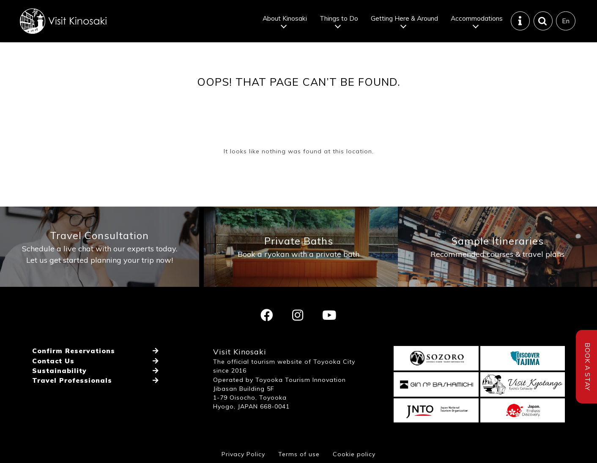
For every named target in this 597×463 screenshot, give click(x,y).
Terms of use (299, 454)
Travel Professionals (72, 380)
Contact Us (53, 361)
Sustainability (59, 370)
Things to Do (339, 18)
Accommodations (477, 18)
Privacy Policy (243, 454)
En (566, 20)
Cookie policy (354, 454)
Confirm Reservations (73, 350)
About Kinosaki (285, 18)
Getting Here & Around (404, 18)
